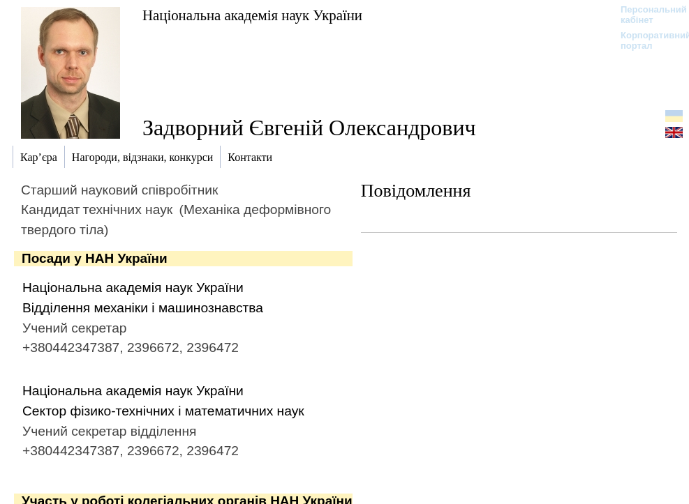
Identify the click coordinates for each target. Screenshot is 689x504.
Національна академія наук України (252, 15)
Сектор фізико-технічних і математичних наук (163, 411)
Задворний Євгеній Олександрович (309, 127)
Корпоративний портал (647, 40)
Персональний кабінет (647, 14)
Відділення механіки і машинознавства (142, 307)
